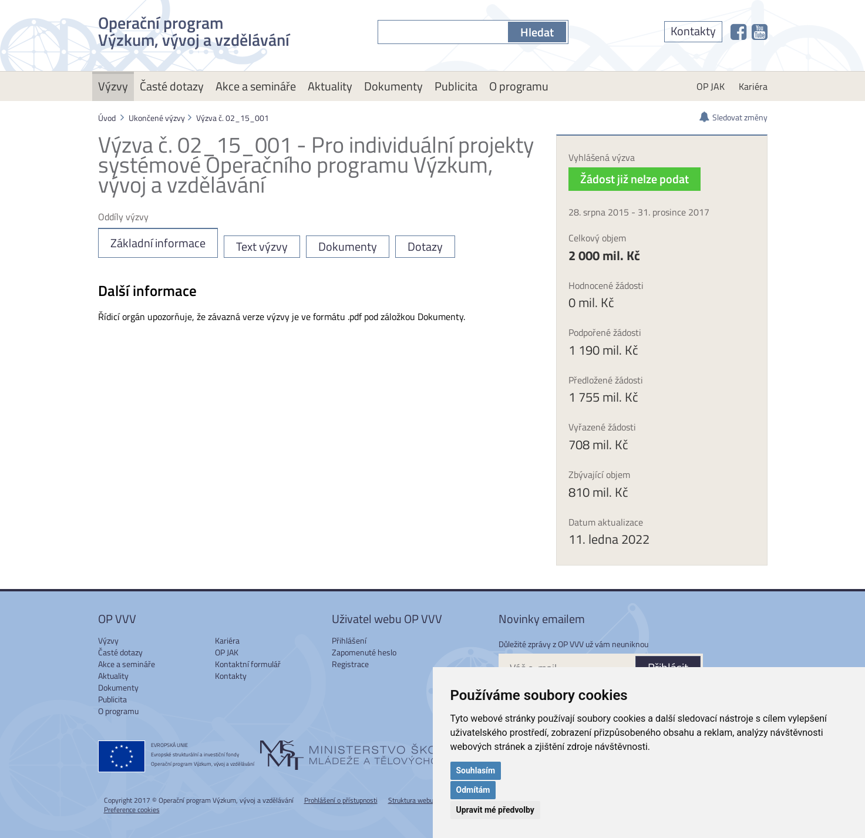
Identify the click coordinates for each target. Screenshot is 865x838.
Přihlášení (349, 640)
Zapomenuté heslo (364, 652)
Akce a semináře (256, 86)
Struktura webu (410, 800)
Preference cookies (132, 809)
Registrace (350, 664)
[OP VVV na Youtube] (760, 31)
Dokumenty (393, 86)
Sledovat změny (740, 117)
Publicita (456, 86)
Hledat (537, 32)
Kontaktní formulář (248, 664)
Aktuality (330, 86)
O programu (518, 86)
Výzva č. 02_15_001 (232, 118)
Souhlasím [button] (476, 770)
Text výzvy (262, 246)
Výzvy (113, 86)
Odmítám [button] (473, 790)
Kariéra (753, 86)
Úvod (107, 118)
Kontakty (693, 31)
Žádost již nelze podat (634, 179)
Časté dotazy (172, 86)
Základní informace (158, 243)
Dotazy (425, 246)
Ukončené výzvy (157, 118)
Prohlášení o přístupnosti (341, 800)
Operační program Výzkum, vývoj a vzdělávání (194, 29)
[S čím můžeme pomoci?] (443, 32)
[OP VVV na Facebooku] (738, 31)
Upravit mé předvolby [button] (495, 810)
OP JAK (710, 86)
